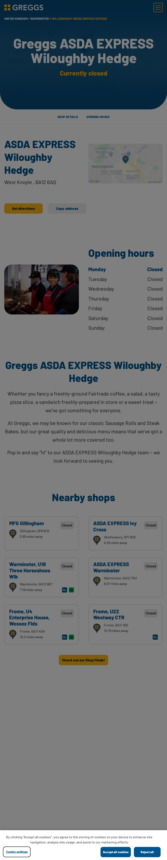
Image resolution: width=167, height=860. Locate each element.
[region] (83, 845)
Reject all (147, 852)
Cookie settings (17, 852)
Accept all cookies (116, 852)
